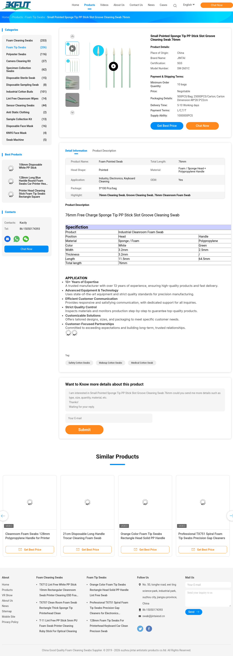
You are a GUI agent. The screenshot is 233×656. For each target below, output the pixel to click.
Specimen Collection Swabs (26, 69)
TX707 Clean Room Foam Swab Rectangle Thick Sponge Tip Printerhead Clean (58, 608)
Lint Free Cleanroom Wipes (26, 98)
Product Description (104, 150)
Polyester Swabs (26, 54)
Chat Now (217, 5)
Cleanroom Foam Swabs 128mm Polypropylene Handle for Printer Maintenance (27, 538)
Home (5, 584)
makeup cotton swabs (110, 363)
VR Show (7, 595)
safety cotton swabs (79, 363)
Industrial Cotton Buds (26, 92)
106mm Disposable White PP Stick (30, 166)
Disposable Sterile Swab (26, 78)
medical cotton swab (142, 363)
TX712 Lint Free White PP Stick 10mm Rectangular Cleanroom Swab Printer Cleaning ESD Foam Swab (59, 590)
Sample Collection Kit (26, 119)
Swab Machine (26, 140)
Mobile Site (8, 616)
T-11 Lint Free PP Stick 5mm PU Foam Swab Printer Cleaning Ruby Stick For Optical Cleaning (58, 626)
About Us (7, 600)
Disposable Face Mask (26, 126)
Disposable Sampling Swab (26, 85)
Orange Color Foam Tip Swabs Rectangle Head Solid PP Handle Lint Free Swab (143, 538)
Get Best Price (167, 126)
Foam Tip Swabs (26, 47)
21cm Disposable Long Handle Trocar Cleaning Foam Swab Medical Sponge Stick (84, 538)
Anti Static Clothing (26, 112)
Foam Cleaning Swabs (26, 40)
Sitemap (7, 611)
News (5, 605)
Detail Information (76, 150)
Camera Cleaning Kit (26, 61)
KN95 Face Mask (26, 133)
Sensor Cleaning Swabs (26, 105)
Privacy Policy (10, 622)
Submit (84, 429)
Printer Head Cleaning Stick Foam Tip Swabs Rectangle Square (32, 193)
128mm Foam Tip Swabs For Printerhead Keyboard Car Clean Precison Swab (109, 626)
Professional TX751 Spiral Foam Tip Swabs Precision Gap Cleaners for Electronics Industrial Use (201, 538)
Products (7, 589)
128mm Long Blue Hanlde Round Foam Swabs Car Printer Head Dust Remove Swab (33, 180)
